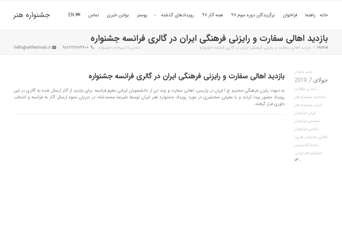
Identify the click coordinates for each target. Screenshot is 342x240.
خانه (324, 15)
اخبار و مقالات (306, 89)
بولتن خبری (118, 15)
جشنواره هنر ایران (31, 19)
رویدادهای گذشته (177, 15)
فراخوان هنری (306, 137)
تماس (93, 15)
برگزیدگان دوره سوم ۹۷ (253, 15)
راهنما (310, 15)
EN (74, 15)
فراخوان (290, 15)
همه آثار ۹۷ (212, 15)
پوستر (142, 15)
